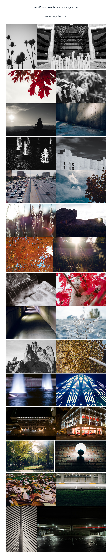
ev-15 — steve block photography (56, 7)
